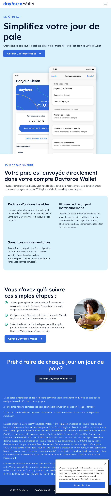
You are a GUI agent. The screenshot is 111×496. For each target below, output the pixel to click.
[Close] (105, 464)
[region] (82, 476)
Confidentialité (42, 490)
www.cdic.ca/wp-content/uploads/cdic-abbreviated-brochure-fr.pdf (54, 451)
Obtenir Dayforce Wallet (24, 53)
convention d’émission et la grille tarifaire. (75, 406)
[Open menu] (105, 4)
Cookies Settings (82, 485)
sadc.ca (32, 447)
